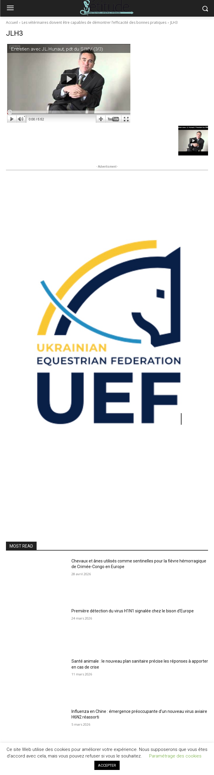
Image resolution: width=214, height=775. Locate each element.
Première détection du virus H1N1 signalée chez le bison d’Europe (132, 611)
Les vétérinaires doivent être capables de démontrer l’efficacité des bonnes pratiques (94, 22)
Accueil (12, 22)
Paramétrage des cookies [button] (175, 756)
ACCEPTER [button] (107, 765)
